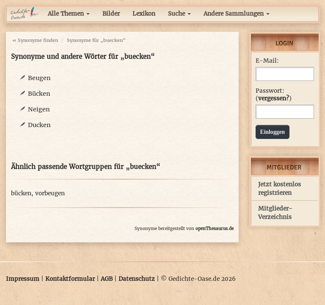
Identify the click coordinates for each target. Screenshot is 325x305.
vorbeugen (50, 193)
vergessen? (273, 98)
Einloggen (272, 132)
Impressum (22, 279)
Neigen (39, 109)
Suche (179, 13)
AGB (107, 279)
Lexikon (143, 13)
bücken (21, 193)
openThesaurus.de (215, 228)
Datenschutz (136, 279)
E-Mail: (267, 60)
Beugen (39, 78)
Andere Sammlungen (237, 13)
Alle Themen (69, 13)
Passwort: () (274, 94)
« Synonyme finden (35, 40)
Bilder (111, 13)
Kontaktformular (70, 279)
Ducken (39, 125)
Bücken (39, 93)
